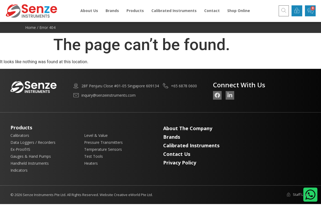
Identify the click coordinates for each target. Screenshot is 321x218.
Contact (212, 10)
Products (135, 10)
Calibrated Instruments (174, 10)
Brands (112, 10)
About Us (89, 10)
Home (30, 27)
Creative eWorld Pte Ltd (133, 194)
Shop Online (238, 10)
